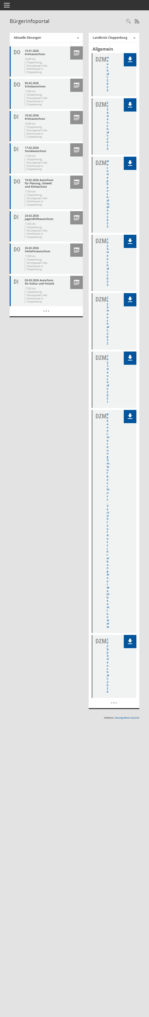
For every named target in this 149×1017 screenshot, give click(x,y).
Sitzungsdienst (127, 819)
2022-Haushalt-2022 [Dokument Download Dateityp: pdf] (111, 361)
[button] (79, 53)
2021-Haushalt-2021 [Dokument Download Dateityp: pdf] (111, 429)
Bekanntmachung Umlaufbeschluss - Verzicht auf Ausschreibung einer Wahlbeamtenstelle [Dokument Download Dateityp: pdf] (111, 592)
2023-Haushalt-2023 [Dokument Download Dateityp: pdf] (111, 293)
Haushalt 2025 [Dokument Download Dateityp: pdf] (111, 75)
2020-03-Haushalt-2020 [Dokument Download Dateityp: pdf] (111, 760)
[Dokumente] (115, 801)
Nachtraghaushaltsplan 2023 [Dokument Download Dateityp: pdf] (111, 213)
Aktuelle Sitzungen (34, 37)
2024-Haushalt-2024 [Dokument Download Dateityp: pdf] (111, 133)
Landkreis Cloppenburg (113, 37)
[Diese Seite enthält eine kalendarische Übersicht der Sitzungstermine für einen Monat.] (51, 318)
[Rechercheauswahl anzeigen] (128, 21)
